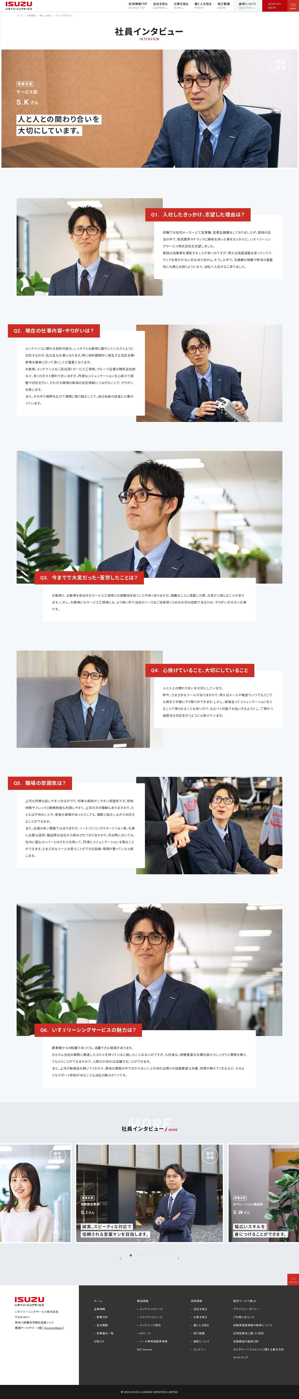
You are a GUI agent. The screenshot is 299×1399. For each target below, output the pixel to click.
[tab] (131, 1255)
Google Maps (53, 1328)
